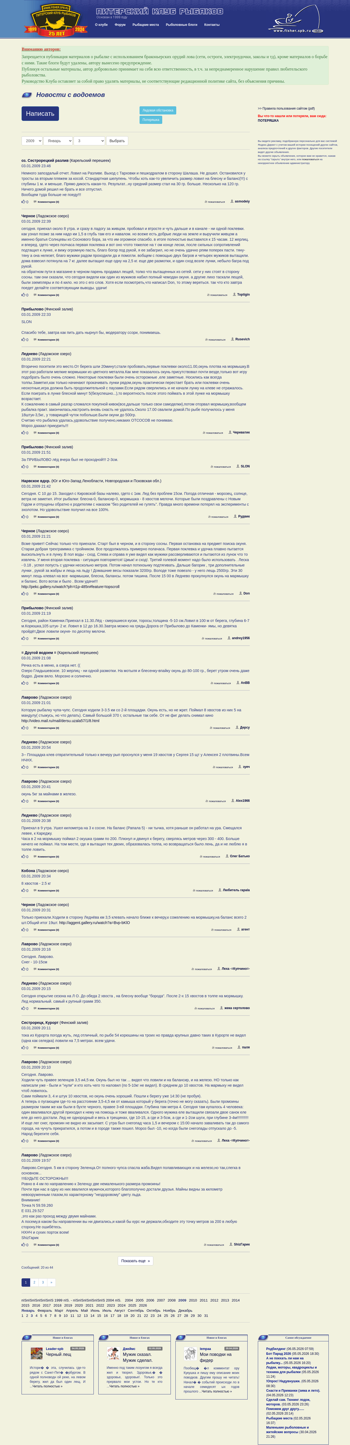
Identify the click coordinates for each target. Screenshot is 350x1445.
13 (86, 1316)
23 (153, 1316)
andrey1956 (238, 638)
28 (186, 1316)
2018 (57, 1305)
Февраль (44, 1310)
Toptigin (241, 294)
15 (99, 1316)
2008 (172, 1300)
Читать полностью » (48, 1386)
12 (79, 1316)
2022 (100, 1305)
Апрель (72, 1310)
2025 (132, 1305)
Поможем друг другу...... (285, 1409)
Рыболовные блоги (181, 25)
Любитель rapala (234, 890)
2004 (129, 1300)
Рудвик (242, 516)
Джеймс (129, 1349)
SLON (243, 466)
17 (112, 1316)
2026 (143, 1305)
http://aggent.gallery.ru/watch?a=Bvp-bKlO (94, 923)
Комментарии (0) (46, 201)
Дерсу (242, 727)
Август (119, 1310)
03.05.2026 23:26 (295, 1404)
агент (243, 929)
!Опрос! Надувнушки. (283, 1381)
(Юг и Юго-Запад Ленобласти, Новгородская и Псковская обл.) (91, 481)
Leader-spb (55, 1349)
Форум (120, 25)
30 (199, 1316)
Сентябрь (136, 1310)
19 (126, 1316)
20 (133, 1316)
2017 (47, 1305)
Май (84, 1310)
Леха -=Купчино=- (233, 969)
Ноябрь (169, 1310)
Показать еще (135, 1261)
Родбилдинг (276, 1349)
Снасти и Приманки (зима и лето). (293, 1390)
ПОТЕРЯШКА (268, 121)
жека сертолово (235, 1008)
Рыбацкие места (146, 25)
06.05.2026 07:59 (300, 1349)
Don (244, 593)
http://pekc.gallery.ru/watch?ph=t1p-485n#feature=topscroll (71, 587)
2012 (214, 1300)
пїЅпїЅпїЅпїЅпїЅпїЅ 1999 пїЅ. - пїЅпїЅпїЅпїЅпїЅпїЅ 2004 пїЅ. (72, 1300)
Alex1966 (240, 801)
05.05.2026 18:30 (305, 1354)
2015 (26, 1305)
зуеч (244, 767)
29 (193, 1316)
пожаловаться (215, 201)
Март (59, 1310)
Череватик (239, 432)
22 (146, 1316)
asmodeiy (240, 201)
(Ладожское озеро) (45, 216)
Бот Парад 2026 (278, 1354)
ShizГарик (239, 1244)
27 (179, 1316)
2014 (236, 1300)
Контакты (212, 25)
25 (166, 1316)
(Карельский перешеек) (66, 160)
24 (159, 1316)
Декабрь (185, 1310)
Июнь (95, 1310)
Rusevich (240, 339)
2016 (36, 1305)
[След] (51, 1282)
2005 (140, 1300)
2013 (225, 1300)
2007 (161, 1300)
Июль (107, 1310)
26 (173, 1316)
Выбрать (117, 141)
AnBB (243, 683)
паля (243, 1047)
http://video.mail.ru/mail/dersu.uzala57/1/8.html (60, 721)
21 (139, 1316)
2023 (111, 1305)
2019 (68, 1305)
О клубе (101, 25)
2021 (89, 1305)
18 (119, 1316)
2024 (121, 1305)
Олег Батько (238, 856)
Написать (40, 113)
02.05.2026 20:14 (279, 1413)
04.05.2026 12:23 (279, 1395)
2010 (193, 1300)
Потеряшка (151, 120)
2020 (79, 1305)
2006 (150, 1300)
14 (93, 1316)
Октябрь (154, 1310)
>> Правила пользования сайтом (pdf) (286, 108)
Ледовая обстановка (158, 110)
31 (206, 1316)
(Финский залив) (47, 309)
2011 (204, 1300)
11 (72, 1316)
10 (66, 1316)
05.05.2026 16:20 (297, 1363)
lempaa (205, 1349)
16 (106, 1316)
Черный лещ (58, 1354)
